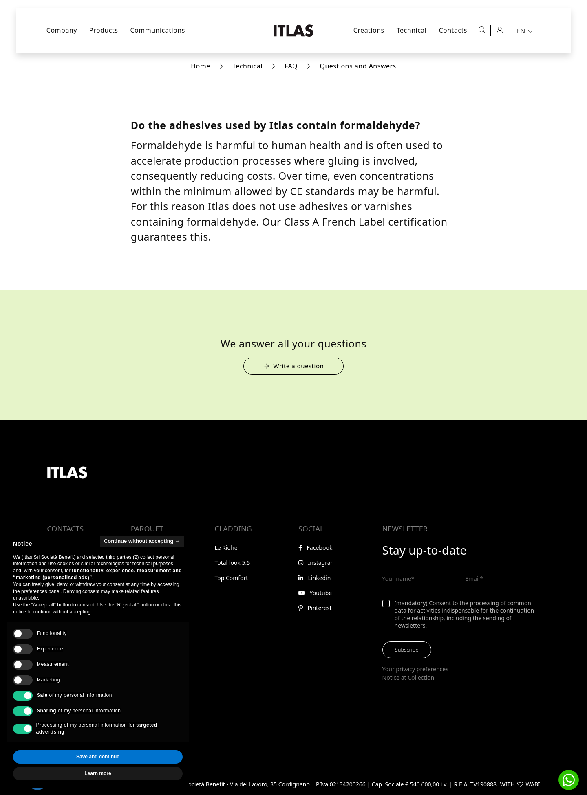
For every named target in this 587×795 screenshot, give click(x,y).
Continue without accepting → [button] (142, 541)
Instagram (317, 563)
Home (200, 65)
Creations (368, 30)
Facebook (315, 547)
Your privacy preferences (415, 669)
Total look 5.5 (232, 563)
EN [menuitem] (520, 30)
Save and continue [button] (97, 757)
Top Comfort (231, 578)
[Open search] (481, 30)
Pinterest (314, 608)
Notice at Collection (408, 677)
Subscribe (407, 649)
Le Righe (225, 547)
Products (103, 30)
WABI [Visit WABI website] (533, 784)
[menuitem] (525, 30)
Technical (412, 30)
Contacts (453, 30)
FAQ (291, 65)
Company (61, 30)
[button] (568, 780)
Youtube (315, 593)
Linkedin (314, 578)
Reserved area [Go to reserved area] (68, 629)
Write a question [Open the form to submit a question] (293, 366)
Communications (157, 30)
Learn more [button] (97, 773)
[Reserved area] (499, 29)
